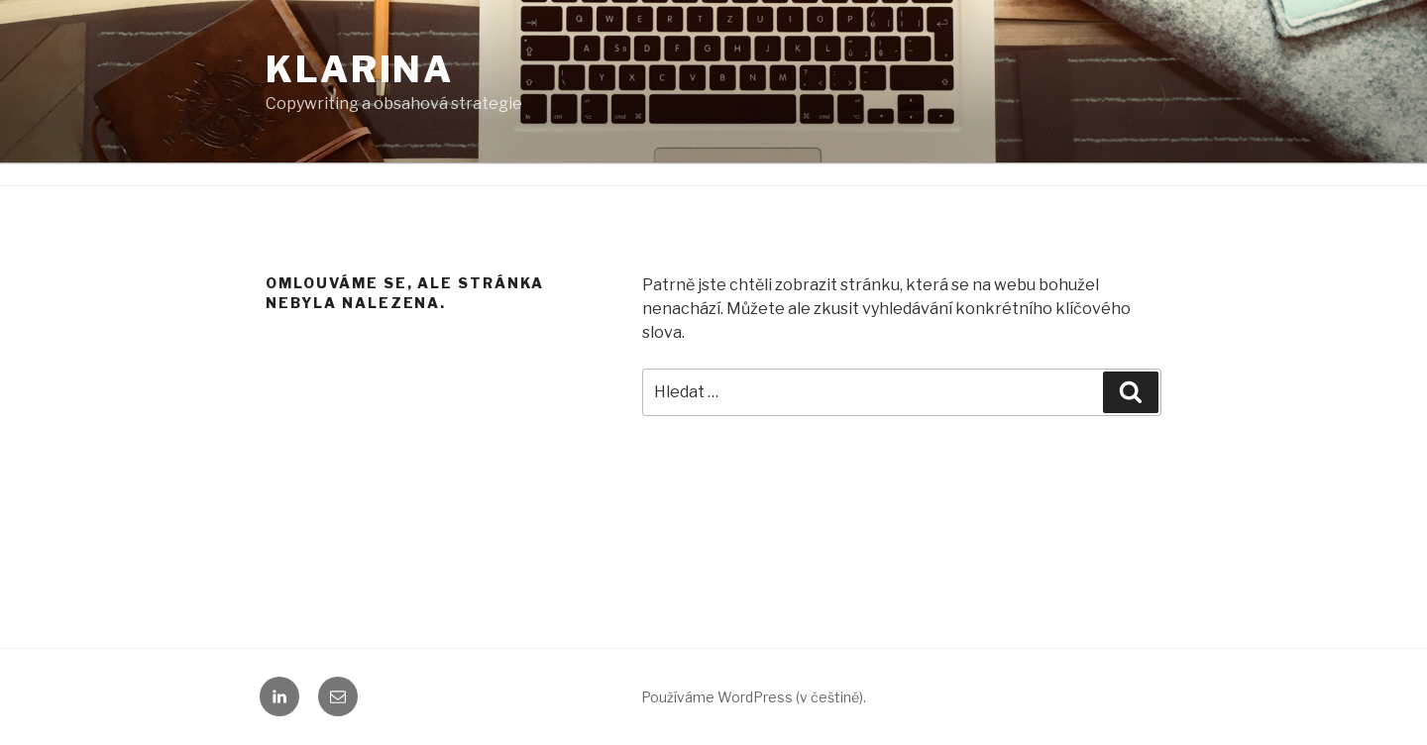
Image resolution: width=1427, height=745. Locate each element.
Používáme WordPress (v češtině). (753, 697)
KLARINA (360, 69)
